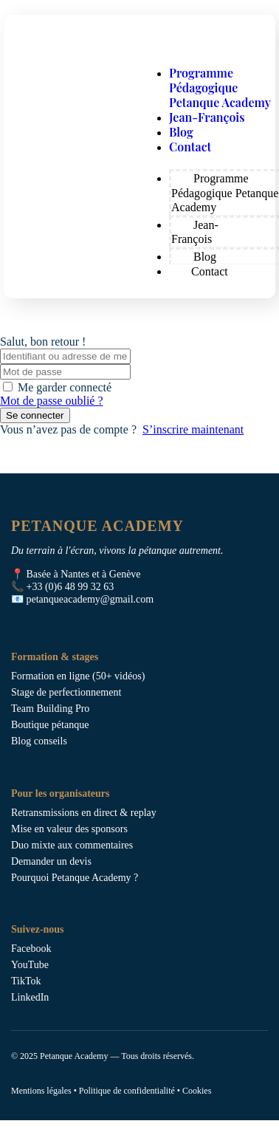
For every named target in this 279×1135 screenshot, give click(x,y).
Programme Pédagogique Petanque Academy (220, 87)
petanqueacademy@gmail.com (90, 599)
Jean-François (207, 117)
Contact (190, 146)
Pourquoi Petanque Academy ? (74, 877)
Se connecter (35, 415)
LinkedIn (30, 997)
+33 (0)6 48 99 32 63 (70, 586)
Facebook (31, 948)
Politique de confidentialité (127, 1091)
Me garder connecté (64, 387)
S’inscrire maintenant (193, 429)
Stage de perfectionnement (66, 692)
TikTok (26, 981)
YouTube (30, 964)
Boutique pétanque (50, 724)
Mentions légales (41, 1091)
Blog (181, 132)
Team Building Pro (50, 708)
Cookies (196, 1091)
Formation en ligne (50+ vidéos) (78, 676)
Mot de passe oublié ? (51, 400)
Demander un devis (51, 861)
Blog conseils (39, 741)
